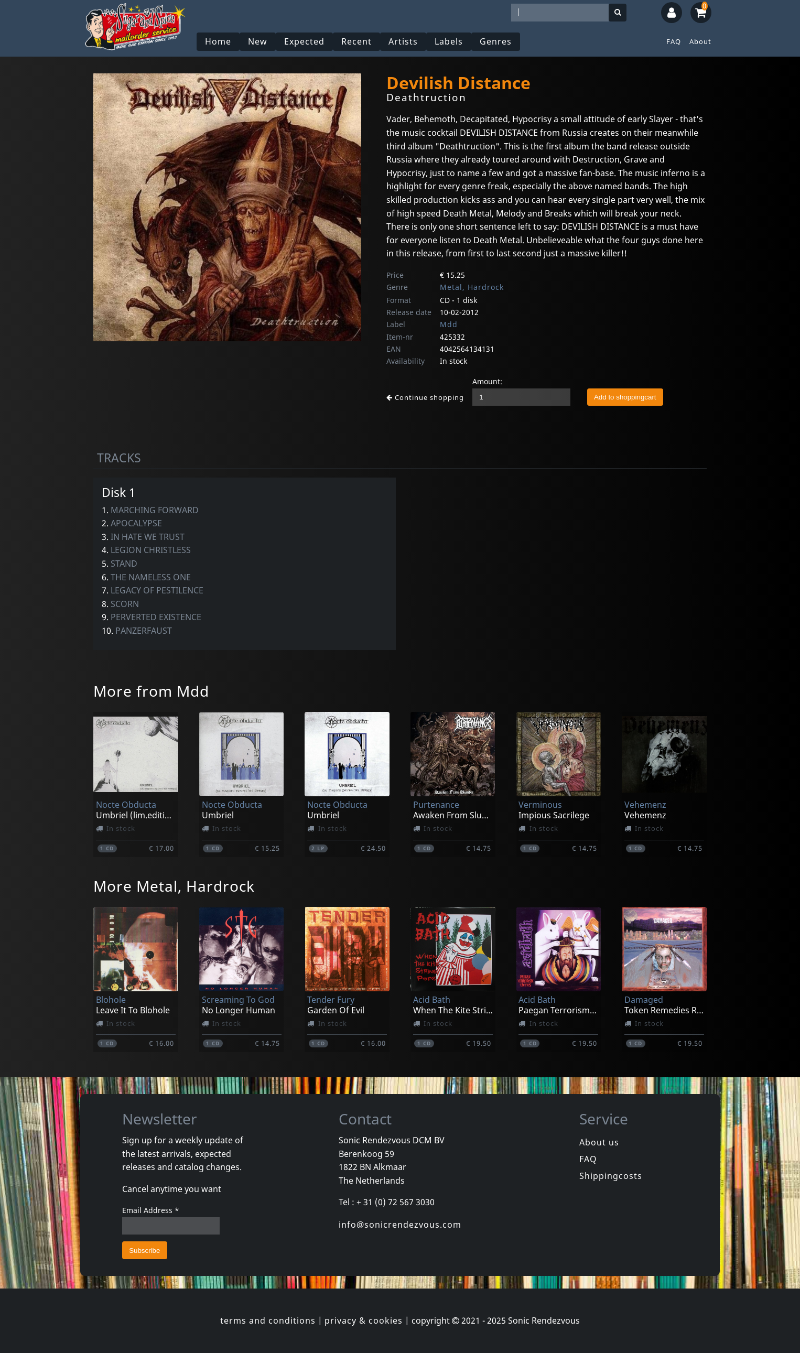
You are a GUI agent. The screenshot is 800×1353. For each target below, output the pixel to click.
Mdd (449, 324)
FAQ (673, 41)
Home (218, 41)
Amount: (487, 381)
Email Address (150, 1210)
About (700, 41)
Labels (449, 41)
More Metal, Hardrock (174, 886)
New (257, 41)
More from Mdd (151, 691)
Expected (304, 41)
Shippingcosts (610, 1176)
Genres (496, 41)
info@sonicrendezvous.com (400, 1224)
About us (599, 1142)
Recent (356, 41)
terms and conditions (268, 1320)
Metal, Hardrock (472, 287)
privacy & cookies (364, 1320)
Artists (403, 41)
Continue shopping (425, 397)
